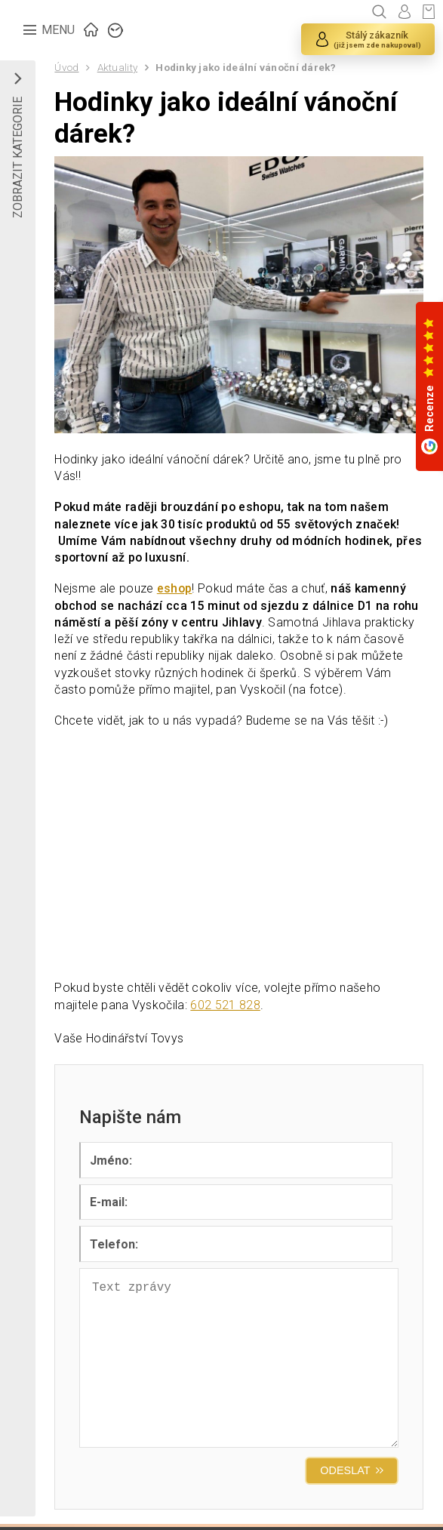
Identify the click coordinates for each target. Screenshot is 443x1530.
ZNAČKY (117, 28)
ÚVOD (92, 28)
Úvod (67, 67)
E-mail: (109, 1206)
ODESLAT (345, 1476)
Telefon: (115, 1248)
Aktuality (117, 67)
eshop (176, 590)
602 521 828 (226, 1007)
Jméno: (112, 1163)
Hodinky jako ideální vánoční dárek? (248, 67)
